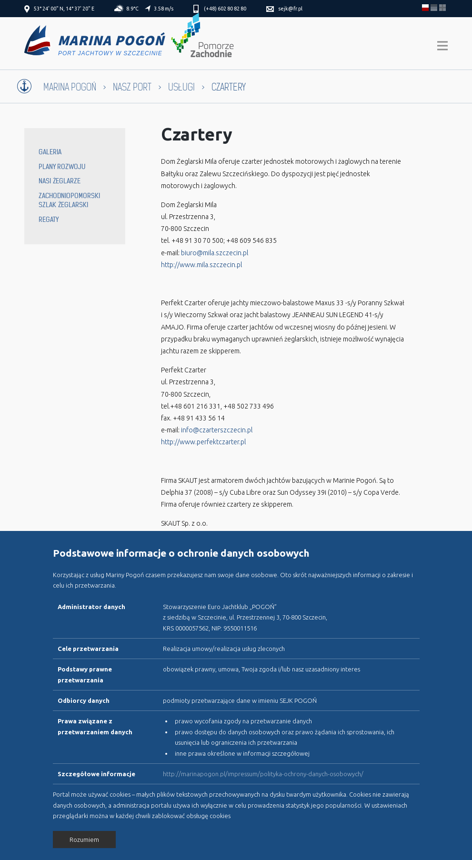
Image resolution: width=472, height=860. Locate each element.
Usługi (181, 87)
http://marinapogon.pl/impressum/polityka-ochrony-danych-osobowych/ (263, 773)
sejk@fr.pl (290, 8)
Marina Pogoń (69, 87)
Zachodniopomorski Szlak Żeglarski (69, 200)
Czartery (196, 134)
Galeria (50, 152)
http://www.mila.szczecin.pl (201, 265)
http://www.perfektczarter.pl (203, 442)
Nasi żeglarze (59, 181)
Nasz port (132, 87)
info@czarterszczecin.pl (216, 430)
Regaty (49, 219)
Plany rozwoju (62, 166)
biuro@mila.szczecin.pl (214, 253)
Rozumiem (84, 839)
